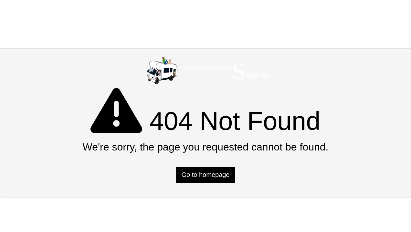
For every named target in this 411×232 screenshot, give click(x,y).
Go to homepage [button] (206, 174)
